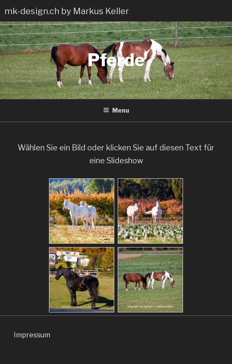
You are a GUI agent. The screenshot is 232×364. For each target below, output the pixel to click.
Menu (116, 110)
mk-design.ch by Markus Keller (66, 11)
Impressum (32, 335)
